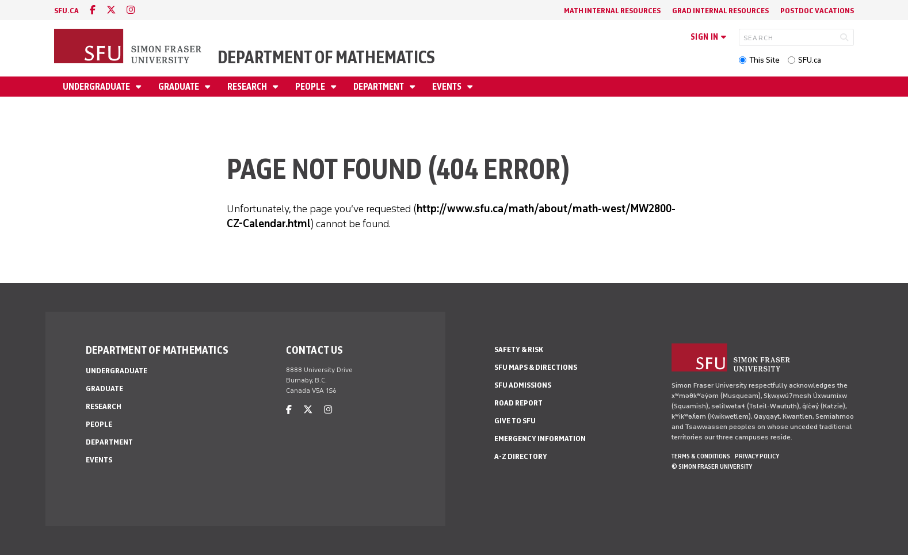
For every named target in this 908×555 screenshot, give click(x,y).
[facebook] (93, 10)
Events (447, 86)
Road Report (518, 403)
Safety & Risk (518, 349)
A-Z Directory (520, 456)
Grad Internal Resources (720, 11)
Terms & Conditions (701, 456)
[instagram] (131, 10)
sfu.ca (66, 11)
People (311, 86)
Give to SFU (515, 421)
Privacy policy (757, 456)
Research (248, 86)
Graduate (179, 86)
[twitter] (111, 10)
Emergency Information (540, 438)
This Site (764, 60)
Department (379, 86)
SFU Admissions (522, 385)
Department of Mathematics (326, 57)
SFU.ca (809, 60)
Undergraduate (97, 86)
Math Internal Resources (612, 11)
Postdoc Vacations (817, 11)
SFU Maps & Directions (535, 367)
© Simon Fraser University (712, 466)
